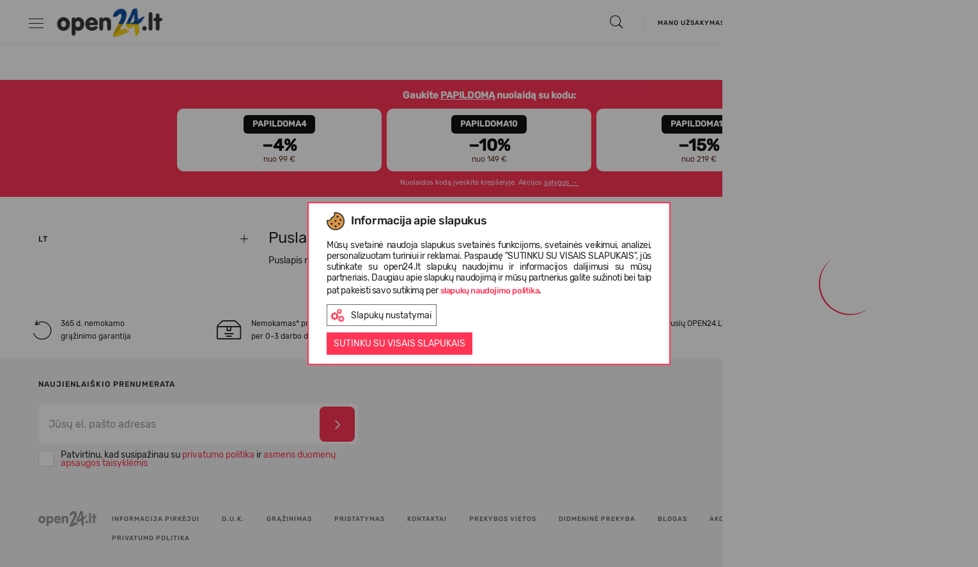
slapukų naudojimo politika (489, 290)
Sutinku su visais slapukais (399, 343)
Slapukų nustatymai (380, 315)
